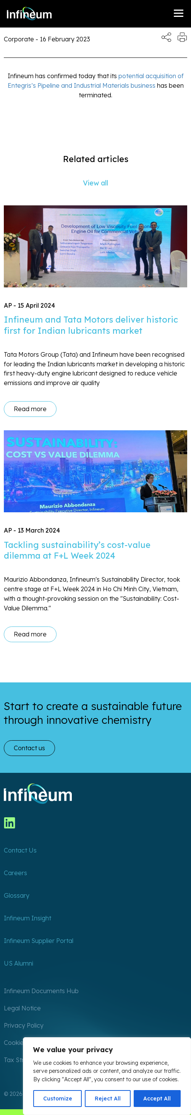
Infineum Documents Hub (41, 991)
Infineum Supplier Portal (38, 940)
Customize (57, 1098)
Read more (30, 409)
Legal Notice (22, 1008)
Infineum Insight (27, 918)
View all (95, 183)
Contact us (29, 748)
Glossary (16, 895)
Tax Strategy (22, 1060)
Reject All (108, 1098)
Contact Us (20, 850)
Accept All (157, 1098)
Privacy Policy (24, 1025)
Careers (15, 873)
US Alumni (18, 963)
